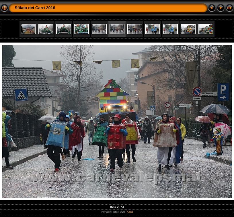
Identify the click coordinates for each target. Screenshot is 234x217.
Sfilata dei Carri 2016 (35, 7)
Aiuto (130, 211)
